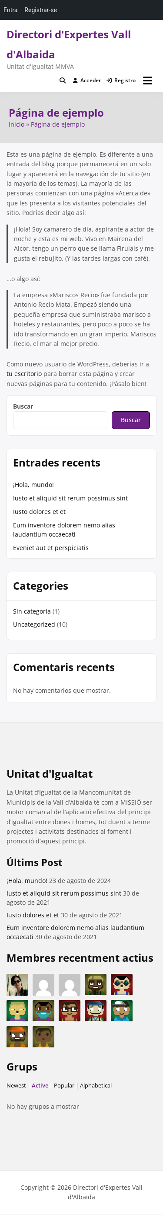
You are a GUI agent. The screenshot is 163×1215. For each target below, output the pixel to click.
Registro (121, 80)
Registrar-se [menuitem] (40, 10)
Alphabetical (96, 1085)
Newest (16, 1085)
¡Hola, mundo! (33, 484)
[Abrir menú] (147, 80)
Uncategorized (34, 624)
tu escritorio (24, 373)
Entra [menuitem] (10, 10)
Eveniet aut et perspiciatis (51, 548)
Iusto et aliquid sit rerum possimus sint (70, 498)
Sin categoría (32, 611)
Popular (64, 1085)
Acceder (87, 80)
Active (40, 1085)
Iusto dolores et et (39, 511)
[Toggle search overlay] (63, 80)
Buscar (23, 406)
